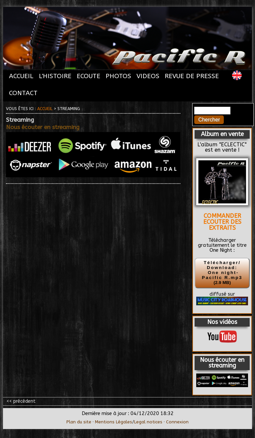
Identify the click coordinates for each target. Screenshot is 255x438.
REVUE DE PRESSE (192, 76)
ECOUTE (88, 76)
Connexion (177, 421)
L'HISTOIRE (55, 76)
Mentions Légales (113, 421)
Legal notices (148, 421)
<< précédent (21, 401)
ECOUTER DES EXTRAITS (222, 224)
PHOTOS (118, 76)
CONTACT (23, 93)
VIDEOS (147, 76)
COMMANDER (222, 215)
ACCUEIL (21, 76)
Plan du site (78, 421)
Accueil (44, 108)
